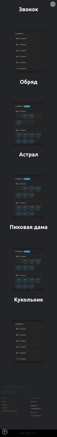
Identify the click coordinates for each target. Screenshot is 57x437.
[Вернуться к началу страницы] (4, 431)
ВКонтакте (34, 401)
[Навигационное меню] (53, 4)
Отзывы (4, 407)
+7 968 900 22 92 (36, 408)
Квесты (4, 401)
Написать (33, 412)
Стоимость (5, 404)
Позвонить (34, 405)
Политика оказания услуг (9, 410)
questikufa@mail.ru (36, 415)
